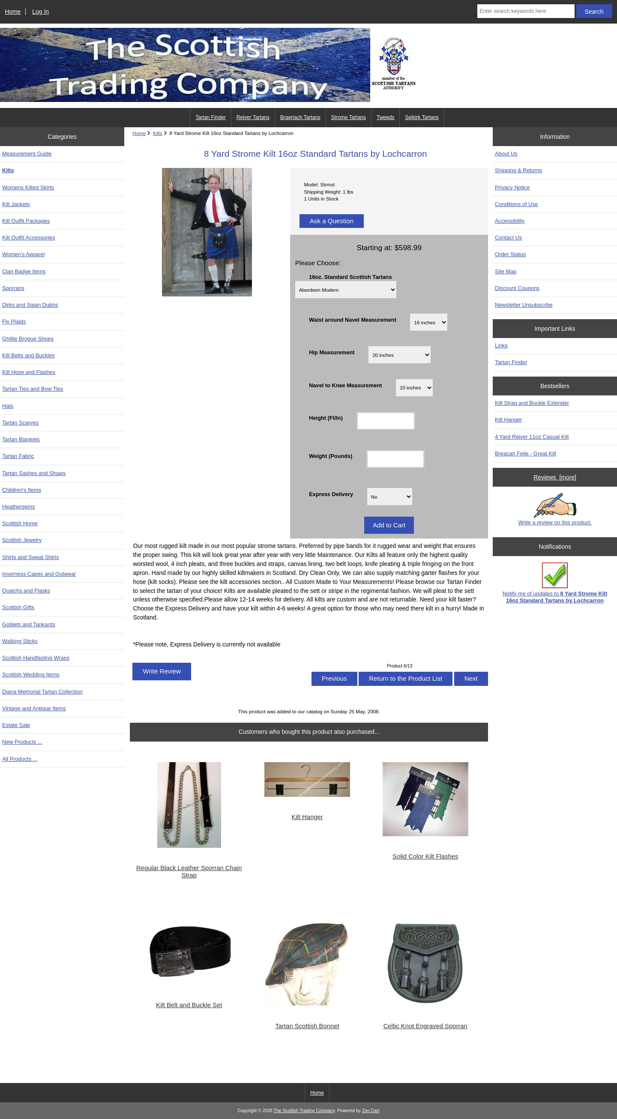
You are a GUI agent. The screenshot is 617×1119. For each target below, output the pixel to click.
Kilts (157, 133)
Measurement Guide (27, 153)
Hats (7, 406)
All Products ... (19, 759)
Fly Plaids (14, 321)
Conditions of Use (516, 204)
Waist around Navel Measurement (352, 320)
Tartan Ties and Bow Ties (32, 389)
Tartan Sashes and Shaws (34, 473)
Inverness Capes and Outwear (39, 574)
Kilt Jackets (16, 204)
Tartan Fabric (18, 456)
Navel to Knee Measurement (345, 385)
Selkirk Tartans (421, 117)
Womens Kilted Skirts (28, 187)
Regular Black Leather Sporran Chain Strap (189, 871)
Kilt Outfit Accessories (28, 237)
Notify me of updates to (555, 582)
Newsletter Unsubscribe (524, 305)
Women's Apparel (23, 254)
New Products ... (22, 742)
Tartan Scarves (20, 422)
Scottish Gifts (18, 607)
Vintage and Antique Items (34, 708)
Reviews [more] (554, 477)
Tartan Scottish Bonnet (307, 1026)
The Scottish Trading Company (304, 1110)
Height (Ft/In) (326, 417)
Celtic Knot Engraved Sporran (425, 1026)
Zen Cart (371, 1110)
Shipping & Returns (518, 170)
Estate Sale (16, 725)
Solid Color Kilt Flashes (425, 856)
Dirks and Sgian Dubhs (30, 305)
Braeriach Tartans (300, 117)
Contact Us (508, 237)
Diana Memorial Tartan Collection (42, 691)
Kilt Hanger (307, 817)
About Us (506, 153)
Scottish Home (20, 523)
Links (501, 345)
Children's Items (21, 490)
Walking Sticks (19, 641)
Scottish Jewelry (22, 540)
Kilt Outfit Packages (26, 221)
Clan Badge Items (23, 271)
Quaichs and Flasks (26, 590)
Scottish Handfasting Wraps (35, 658)
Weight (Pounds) (330, 456)
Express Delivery (331, 494)
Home (13, 11)
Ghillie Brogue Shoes (28, 338)
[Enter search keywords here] (526, 11)
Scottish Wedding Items (31, 674)
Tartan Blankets (21, 439)
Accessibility (509, 221)
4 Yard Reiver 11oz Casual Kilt (532, 437)
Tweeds (385, 117)
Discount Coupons (517, 288)
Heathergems (18, 506)
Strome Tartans (348, 117)
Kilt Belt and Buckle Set (189, 1005)
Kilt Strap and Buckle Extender (532, 403)
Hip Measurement (331, 352)
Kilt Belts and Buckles (28, 355)
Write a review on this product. (554, 509)
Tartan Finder (210, 117)
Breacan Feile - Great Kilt (525, 453)
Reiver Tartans (253, 117)
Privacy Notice (512, 187)
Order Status (510, 254)
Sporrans (13, 288)
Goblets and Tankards (28, 624)
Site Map (505, 271)
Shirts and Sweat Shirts (30, 557)
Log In (40, 11)
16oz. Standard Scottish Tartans (350, 277)
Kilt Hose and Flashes (28, 372)
